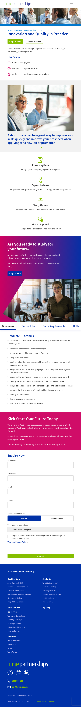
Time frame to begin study (18, 525)
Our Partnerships (14, 641)
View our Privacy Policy (17, 542)
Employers (12, 611)
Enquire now (15, 273)
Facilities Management (16, 590)
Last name (12, 473)
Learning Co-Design (15, 620)
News (10, 648)
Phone (10, 500)
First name (12, 460)
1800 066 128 (15, 681)
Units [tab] (76, 326)
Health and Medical (15, 598)
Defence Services (14, 631)
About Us (12, 636)
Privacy (52, 702)
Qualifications (14, 579)
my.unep (46, 607)
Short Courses (14, 607)
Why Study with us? (50, 583)
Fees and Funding (49, 587)
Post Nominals (48, 598)
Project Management (15, 602)
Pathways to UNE (49, 590)
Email (10, 487)
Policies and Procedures (52, 594)
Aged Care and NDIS (15, 583)
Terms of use (41, 702)
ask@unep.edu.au (18, 686)
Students (47, 579)
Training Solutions (15, 623)
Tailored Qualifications (16, 627)
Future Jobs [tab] (28, 326)
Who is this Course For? (16, 513)
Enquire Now (15, 41)
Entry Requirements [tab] (54, 326)
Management (13, 644)
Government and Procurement (19, 594)
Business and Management (18, 587)
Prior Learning (48, 602)
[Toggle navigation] (72, 4)
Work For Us (12, 652)
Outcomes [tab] (8, 326)
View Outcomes (34, 41)
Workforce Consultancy (17, 616)
